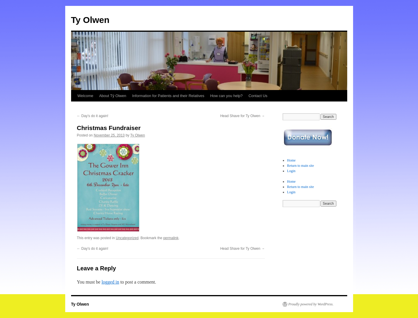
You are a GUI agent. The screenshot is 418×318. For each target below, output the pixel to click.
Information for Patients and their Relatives (168, 96)
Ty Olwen (90, 20)
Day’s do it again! (92, 116)
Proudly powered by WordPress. (311, 304)
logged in (110, 281)
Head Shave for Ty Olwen (242, 116)
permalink (171, 238)
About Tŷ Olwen (112, 96)
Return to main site (300, 166)
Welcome (85, 96)
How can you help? (226, 96)
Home (291, 160)
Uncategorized (127, 238)
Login (291, 171)
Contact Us (258, 96)
